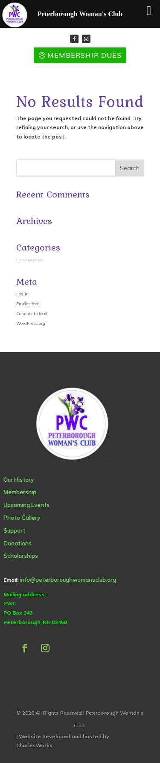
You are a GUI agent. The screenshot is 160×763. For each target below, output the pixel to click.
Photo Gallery (21, 517)
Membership (19, 492)
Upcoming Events (26, 504)
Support (14, 530)
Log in (22, 294)
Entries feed (28, 303)
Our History (18, 479)
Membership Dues (84, 55)
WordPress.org (30, 323)
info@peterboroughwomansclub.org (68, 579)
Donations (17, 543)
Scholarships (20, 555)
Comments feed (31, 313)
